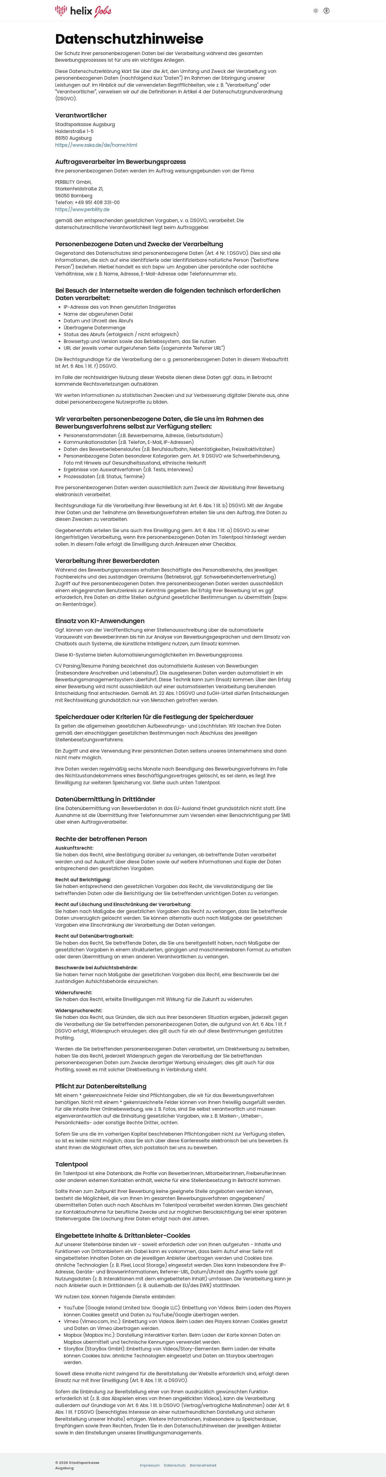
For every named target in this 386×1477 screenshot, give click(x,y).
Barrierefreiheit (203, 1465)
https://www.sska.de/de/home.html (96, 145)
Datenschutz (175, 1465)
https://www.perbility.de (82, 209)
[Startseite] (83, 10)
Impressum (150, 1465)
